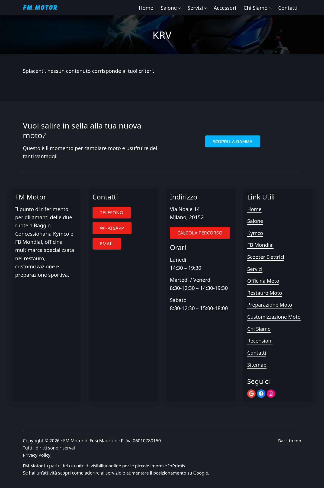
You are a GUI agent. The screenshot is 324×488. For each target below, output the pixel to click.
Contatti (256, 352)
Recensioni (260, 340)
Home (254, 209)
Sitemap (257, 364)
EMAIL (107, 244)
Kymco (255, 233)
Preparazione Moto (270, 305)
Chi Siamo (259, 328)
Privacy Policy (37, 455)
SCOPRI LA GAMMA (233, 142)
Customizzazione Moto (274, 317)
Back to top (289, 440)
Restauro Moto (265, 293)
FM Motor (33, 466)
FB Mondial (260, 245)
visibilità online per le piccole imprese (130, 466)
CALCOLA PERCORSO (199, 233)
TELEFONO (111, 213)
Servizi (255, 269)
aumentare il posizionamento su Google (168, 473)
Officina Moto (263, 281)
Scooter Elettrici (266, 257)
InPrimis (179, 466)
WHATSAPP (112, 229)
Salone (255, 221)
